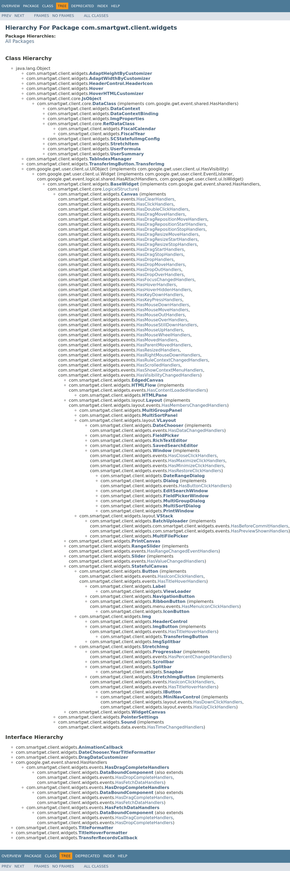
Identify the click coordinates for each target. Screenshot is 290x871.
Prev (6, 15)
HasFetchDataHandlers (139, 782)
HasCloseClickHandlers (192, 455)
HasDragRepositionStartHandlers (171, 224)
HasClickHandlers (155, 204)
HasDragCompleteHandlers (144, 797)
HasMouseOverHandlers (162, 319)
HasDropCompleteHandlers (144, 777)
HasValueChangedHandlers (176, 561)
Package (31, 6)
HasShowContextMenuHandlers (170, 370)
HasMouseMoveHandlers (162, 309)
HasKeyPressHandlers (159, 299)
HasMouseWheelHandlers (164, 334)
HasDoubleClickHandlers (162, 209)
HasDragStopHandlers (160, 254)
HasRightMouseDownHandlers (168, 355)
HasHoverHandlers (156, 284)
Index (102, 6)
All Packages (19, 41)
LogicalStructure (120, 189)
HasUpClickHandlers (214, 707)
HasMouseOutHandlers (161, 314)
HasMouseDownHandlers (163, 304)
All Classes (96, 15)
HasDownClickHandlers (217, 702)
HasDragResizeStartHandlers (167, 239)
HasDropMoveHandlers (161, 264)
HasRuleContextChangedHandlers (172, 360)
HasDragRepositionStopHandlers (171, 229)
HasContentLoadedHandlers (176, 390)
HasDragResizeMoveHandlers (168, 234)
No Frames (63, 15)
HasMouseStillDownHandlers (167, 324)
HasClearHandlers (155, 199)
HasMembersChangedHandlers (194, 405)
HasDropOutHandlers (159, 269)
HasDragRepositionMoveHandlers (172, 219)
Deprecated (82, 6)
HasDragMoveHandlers (161, 214)
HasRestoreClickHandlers (194, 470)
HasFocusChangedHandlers (165, 279)
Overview (11, 6)
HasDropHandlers (155, 259)
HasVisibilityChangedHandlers (168, 375)
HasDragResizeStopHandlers (167, 244)
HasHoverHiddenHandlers (164, 289)
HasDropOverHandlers (160, 274)
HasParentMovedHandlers (164, 345)
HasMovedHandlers (157, 339)
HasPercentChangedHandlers (199, 656)
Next (19, 15)
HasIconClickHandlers (180, 576)
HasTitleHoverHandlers (182, 581)
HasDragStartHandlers (160, 249)
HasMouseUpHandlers (160, 329)
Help (115, 6)
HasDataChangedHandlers (196, 430)
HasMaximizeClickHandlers (196, 460)
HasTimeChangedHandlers (175, 727)
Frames (41, 15)
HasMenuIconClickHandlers (210, 606)
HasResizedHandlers (158, 350)
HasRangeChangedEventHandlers (182, 551)
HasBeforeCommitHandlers (259, 526)
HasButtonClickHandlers (204, 485)
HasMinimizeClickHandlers (196, 465)
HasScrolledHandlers (158, 365)
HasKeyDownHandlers (160, 294)
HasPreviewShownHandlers (259, 531)
